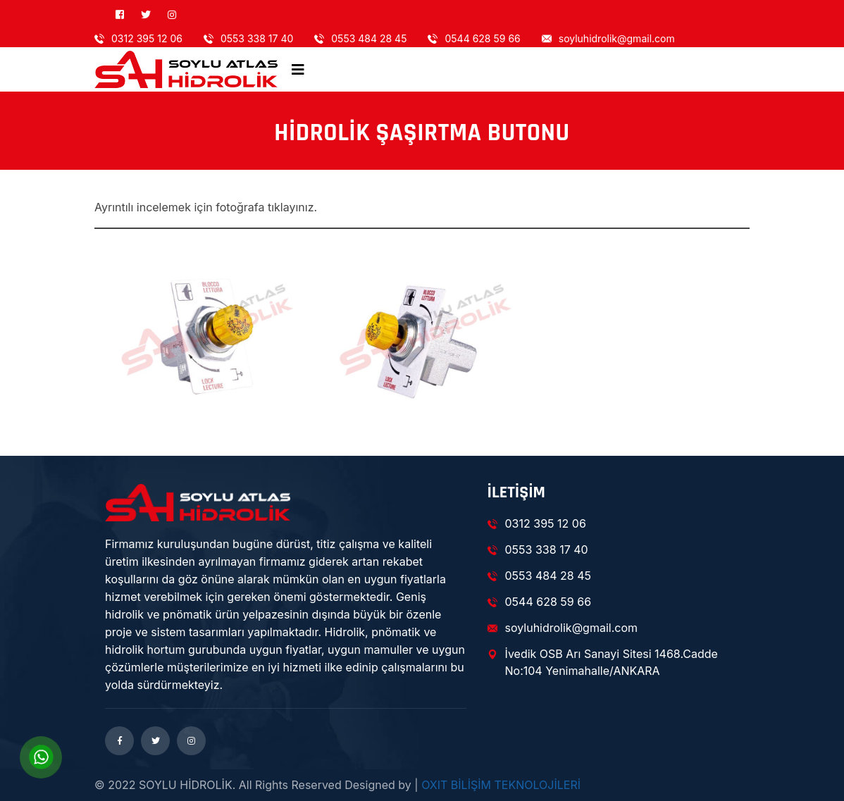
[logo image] (186, 69)
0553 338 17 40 (248, 38)
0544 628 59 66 (474, 38)
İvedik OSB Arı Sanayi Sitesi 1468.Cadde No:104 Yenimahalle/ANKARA (603, 662)
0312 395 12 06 (138, 38)
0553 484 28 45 (360, 38)
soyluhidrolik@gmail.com (608, 38)
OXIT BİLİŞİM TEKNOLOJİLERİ (501, 785)
